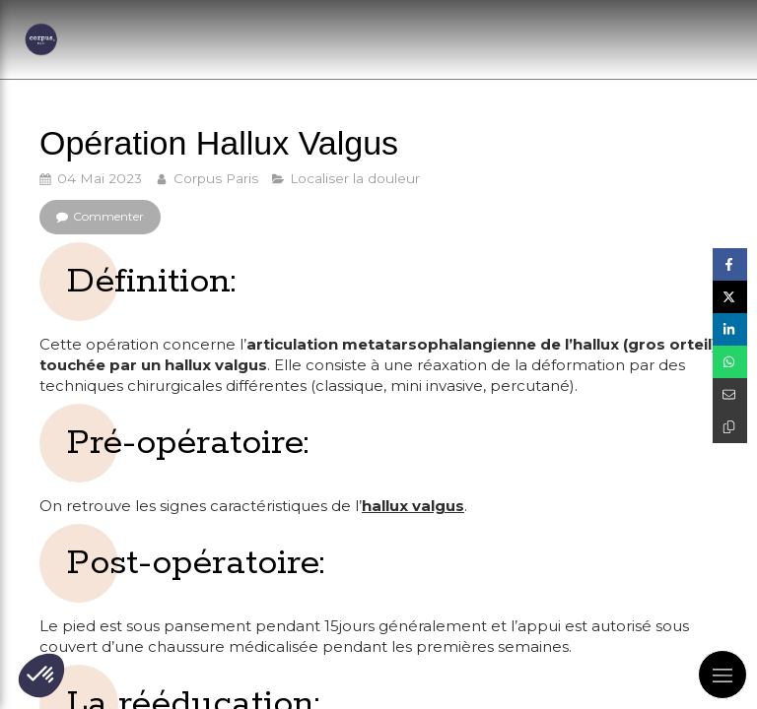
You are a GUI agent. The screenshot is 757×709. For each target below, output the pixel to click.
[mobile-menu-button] (722, 674)
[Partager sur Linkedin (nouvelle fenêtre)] (730, 329)
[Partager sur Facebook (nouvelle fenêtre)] (730, 264)
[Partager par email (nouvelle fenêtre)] (730, 394)
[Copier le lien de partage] (730, 427)
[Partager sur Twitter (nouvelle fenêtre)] (730, 297)
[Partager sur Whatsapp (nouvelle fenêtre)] (730, 362)
